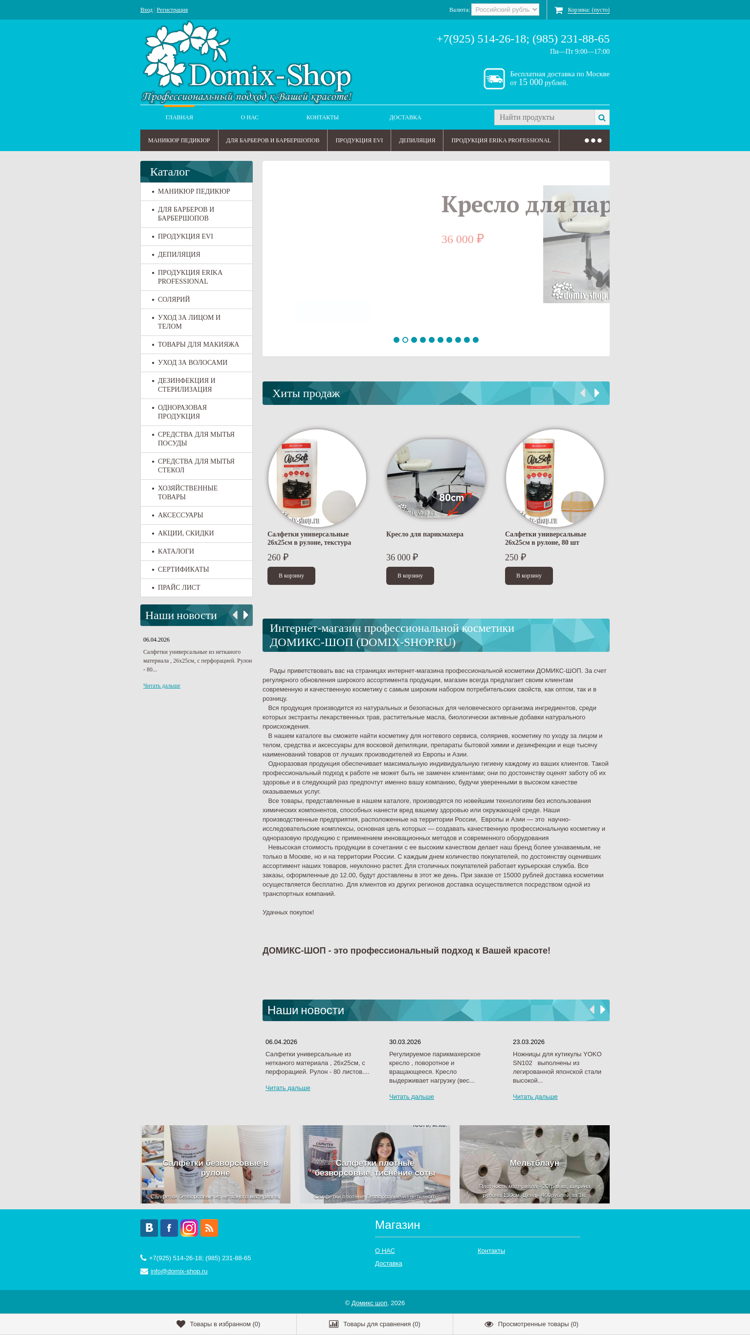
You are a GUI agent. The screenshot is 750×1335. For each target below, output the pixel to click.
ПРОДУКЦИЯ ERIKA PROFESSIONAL (501, 140)
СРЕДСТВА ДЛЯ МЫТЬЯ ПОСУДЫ (193, 439)
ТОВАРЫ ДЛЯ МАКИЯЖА (195, 344)
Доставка (405, 117)
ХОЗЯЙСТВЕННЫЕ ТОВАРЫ (185, 493)
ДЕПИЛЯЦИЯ (417, 140)
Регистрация (172, 9)
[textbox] (544, 117)
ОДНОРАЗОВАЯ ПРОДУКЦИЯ (179, 412)
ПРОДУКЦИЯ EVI (359, 140)
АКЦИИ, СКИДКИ (183, 533)
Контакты (323, 117)
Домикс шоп (369, 1300)
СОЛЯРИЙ (171, 299)
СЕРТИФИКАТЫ (180, 569)
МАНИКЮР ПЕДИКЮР (179, 140)
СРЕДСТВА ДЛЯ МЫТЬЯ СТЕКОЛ (193, 466)
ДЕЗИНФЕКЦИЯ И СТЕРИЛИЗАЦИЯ (184, 385)
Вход (146, 9)
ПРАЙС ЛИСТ (176, 587)
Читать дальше (161, 685)
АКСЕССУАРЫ (177, 515)
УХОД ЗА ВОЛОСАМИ (189, 362)
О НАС (250, 117)
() (218, 1324)
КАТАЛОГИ (173, 551)
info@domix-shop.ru (179, 1268)
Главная (179, 117)
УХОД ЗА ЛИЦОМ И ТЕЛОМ (186, 322)
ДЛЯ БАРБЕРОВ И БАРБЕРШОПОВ (273, 140)
